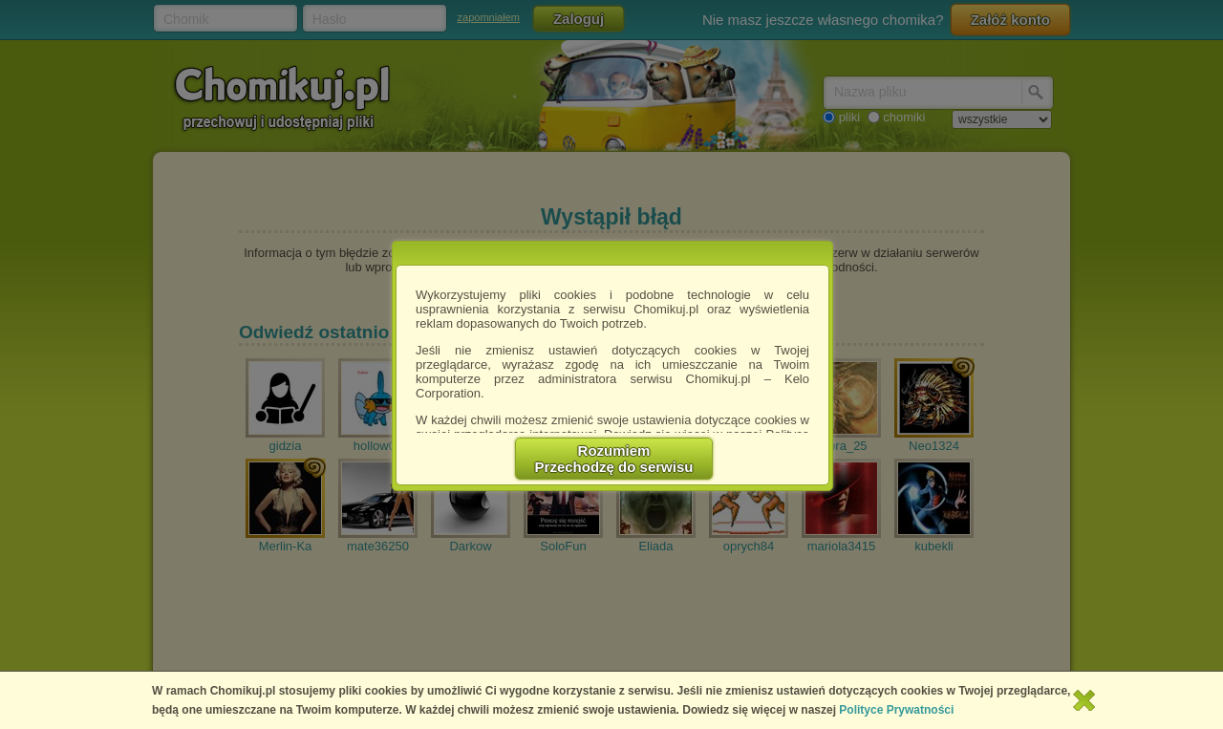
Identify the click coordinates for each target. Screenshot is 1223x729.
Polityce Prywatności (896, 710)
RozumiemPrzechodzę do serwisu (614, 458)
